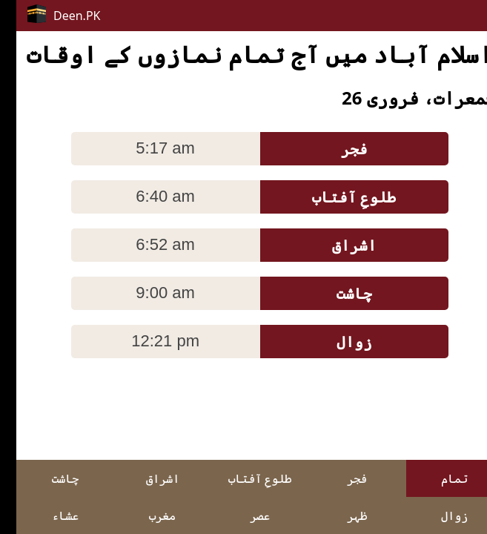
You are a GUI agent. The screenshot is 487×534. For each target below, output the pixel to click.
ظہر (341, 515)
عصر (243, 515)
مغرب (146, 515)
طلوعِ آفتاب (243, 478)
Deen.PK (48, 14)
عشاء (49, 515)
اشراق (146, 478)
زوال (438, 515)
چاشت (49, 478)
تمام (438, 478)
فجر (341, 478)
